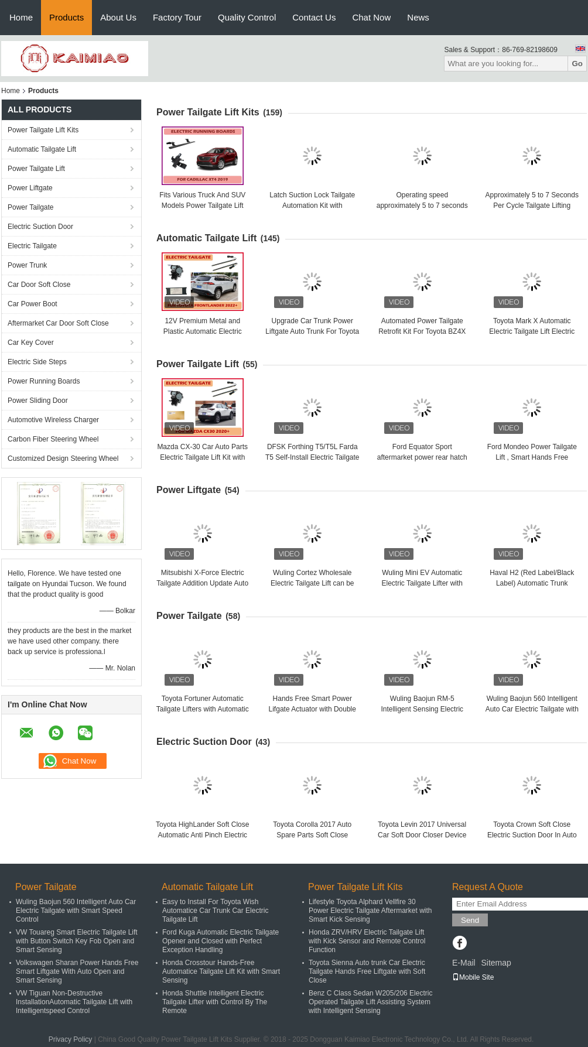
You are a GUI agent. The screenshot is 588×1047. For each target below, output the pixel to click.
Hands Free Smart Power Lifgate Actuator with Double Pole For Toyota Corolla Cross (312, 709)
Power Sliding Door (38, 400)
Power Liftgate (30, 188)
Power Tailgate (31, 207)
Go (577, 63)
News (418, 17)
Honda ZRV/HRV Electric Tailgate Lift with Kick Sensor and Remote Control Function (367, 941)
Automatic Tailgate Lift (42, 149)
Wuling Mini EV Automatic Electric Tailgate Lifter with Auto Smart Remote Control (422, 583)
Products (66, 17)
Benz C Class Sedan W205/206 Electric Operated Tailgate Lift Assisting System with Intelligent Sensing (370, 1002)
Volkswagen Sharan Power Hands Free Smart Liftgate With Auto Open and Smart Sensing (77, 971)
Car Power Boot (32, 304)
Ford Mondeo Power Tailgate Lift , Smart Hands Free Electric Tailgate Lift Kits (532, 457)
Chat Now (371, 17)
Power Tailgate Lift (36, 169)
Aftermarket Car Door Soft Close (58, 323)
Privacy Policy (71, 1039)
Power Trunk (27, 265)
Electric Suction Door (40, 227)
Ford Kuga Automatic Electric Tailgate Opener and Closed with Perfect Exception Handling (220, 941)
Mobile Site (473, 977)
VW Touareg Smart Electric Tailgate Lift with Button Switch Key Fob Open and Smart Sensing (77, 941)
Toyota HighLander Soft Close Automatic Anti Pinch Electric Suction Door (202, 835)
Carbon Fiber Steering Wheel (53, 439)
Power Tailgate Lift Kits (43, 130)
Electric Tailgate (32, 246)
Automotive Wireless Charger (53, 420)
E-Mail (464, 962)
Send (470, 920)
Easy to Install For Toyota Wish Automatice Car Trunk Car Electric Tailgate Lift (215, 910)
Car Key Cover (31, 342)
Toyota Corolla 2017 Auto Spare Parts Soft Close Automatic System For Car (312, 835)
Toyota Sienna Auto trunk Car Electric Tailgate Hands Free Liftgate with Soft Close (367, 971)
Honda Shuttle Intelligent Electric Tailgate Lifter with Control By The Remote (214, 1002)
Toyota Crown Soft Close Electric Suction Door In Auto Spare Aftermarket (532, 835)
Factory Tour (177, 17)
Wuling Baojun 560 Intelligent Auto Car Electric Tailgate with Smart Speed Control (532, 709)
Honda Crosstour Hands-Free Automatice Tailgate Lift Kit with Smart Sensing (221, 971)
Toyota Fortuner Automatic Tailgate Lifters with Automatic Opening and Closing (202, 709)
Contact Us (314, 17)
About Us (118, 17)
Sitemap (496, 962)
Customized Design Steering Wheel (63, 458)
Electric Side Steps (37, 362)
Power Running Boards (44, 381)
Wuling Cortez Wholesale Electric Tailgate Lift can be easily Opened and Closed (312, 583)
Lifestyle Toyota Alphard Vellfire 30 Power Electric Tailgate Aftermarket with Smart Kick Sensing (370, 910)
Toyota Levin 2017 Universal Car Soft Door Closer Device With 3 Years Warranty (422, 835)
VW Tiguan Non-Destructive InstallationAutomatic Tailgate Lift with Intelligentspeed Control (74, 1002)
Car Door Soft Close (39, 284)
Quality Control (247, 17)
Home (21, 17)
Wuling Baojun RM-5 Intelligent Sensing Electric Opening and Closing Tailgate (422, 709)
